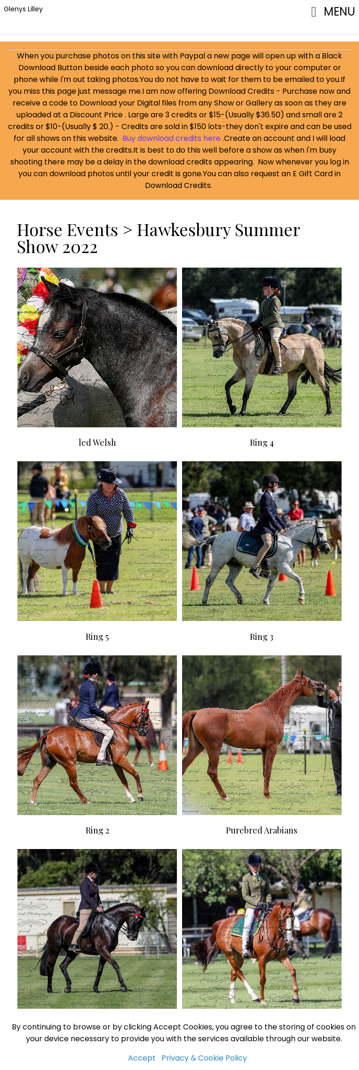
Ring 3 (261, 636)
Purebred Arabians (261, 830)
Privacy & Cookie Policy (204, 1058)
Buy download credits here (171, 138)
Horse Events (69, 229)
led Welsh (97, 442)
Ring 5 (97, 636)
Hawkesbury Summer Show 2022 (158, 237)
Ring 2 (97, 830)
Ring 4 (262, 442)
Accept (142, 1058)
